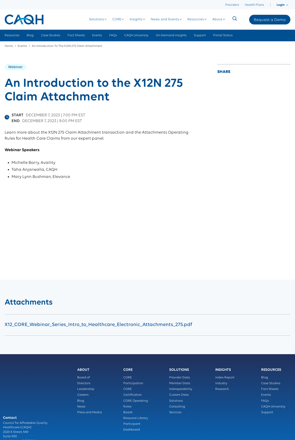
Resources (199, 19)
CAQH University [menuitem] (136, 35)
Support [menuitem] (200, 35)
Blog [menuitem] (30, 35)
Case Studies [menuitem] (50, 35)
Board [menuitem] (127, 412)
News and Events (169, 19)
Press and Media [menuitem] (89, 412)
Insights (139, 19)
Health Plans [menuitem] (254, 5)
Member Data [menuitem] (179, 383)
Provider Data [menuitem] (179, 377)
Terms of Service (15, 419)
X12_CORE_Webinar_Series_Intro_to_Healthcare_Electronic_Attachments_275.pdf (98, 324)
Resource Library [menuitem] (135, 418)
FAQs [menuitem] (113, 35)
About (221, 19)
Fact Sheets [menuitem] (76, 35)
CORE (120, 19)
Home (9, 46)
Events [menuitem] (97, 35)
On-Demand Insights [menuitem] (171, 35)
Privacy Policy (13, 414)
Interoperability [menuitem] (180, 389)
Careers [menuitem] (82, 395)
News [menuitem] (81, 406)
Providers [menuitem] (232, 5)
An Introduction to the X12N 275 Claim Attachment (67, 46)
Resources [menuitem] (12, 35)
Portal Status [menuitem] (223, 35)
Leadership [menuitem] (85, 389)
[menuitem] (270, 5)
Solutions (100, 19)
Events (22, 46)
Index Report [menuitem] (224, 377)
